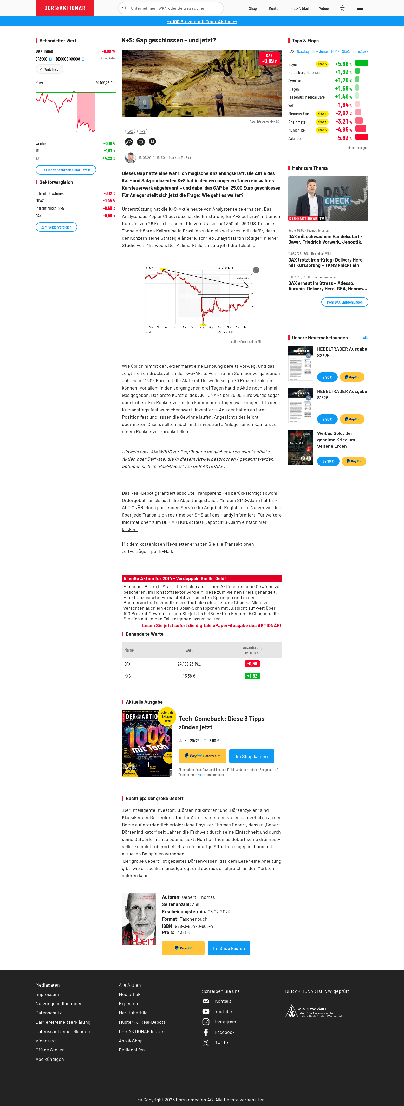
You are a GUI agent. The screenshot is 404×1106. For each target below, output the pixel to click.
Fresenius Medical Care (306, 97)
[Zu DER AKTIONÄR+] (299, 8)
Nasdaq (303, 51)
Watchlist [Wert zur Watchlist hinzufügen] (51, 68)
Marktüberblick (134, 1012)
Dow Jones (320, 51)
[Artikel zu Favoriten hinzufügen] (152, 141)
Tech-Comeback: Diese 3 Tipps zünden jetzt (222, 723)
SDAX (346, 51)
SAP (291, 105)
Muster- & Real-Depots (142, 1022)
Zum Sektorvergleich (56, 226)
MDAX (335, 51)
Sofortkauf (202, 755)
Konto (201, 774)
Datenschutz (49, 1012)
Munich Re (296, 130)
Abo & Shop (131, 1040)
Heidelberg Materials (304, 72)
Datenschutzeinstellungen (63, 1031)
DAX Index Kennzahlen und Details (65, 169)
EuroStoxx (360, 51)
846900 (44, 58)
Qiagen (293, 89)
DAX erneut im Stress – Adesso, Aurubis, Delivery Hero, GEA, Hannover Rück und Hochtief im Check (328, 285)
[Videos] (324, 8)
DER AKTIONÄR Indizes (142, 1031)
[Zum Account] (273, 8)
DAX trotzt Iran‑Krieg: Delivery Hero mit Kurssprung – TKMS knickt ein (325, 262)
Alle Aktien (130, 985)
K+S (142, 131)
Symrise (294, 80)
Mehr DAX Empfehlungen (345, 301)
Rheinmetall (297, 122)
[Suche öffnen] (124, 8)
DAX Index (44, 51)
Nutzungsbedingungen (59, 1003)
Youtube (217, 1011)
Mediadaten (48, 985)
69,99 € (328, 461)
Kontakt (216, 1001)
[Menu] (359, 8)
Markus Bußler (180, 157)
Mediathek (129, 994)
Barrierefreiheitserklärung (63, 1022)
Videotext (46, 1040)
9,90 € (327, 376)
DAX (130, 131)
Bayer (292, 64)
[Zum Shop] (253, 8)
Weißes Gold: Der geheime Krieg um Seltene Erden (336, 439)
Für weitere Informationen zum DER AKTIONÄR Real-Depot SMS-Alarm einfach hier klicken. (202, 522)
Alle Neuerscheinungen (359, 337)
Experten (128, 1003)
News (322, 64)
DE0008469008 (70, 58)
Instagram (219, 1021)
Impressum (47, 994)
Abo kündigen (50, 1059)
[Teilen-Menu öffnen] (129, 142)
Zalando (294, 138)
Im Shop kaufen (252, 756)
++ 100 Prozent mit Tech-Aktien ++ (202, 21)
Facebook (218, 1032)
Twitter (216, 1042)
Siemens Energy (300, 113)
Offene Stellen (50, 1050)
